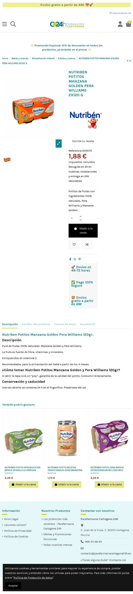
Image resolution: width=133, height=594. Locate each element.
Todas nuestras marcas (57, 544)
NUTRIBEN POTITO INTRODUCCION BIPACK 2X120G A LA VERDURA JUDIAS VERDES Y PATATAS (22, 470)
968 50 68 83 (93, 541)
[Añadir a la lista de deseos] (74, 245)
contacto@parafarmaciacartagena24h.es (106, 553)
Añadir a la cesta (83, 230)
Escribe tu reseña (83, 141)
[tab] (87, 325)
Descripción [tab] (10, 324)
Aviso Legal (11, 519)
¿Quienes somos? (15, 525)
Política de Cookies (16, 536)
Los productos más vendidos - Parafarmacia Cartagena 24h (58, 523)
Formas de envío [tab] (65, 324)
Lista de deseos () (120, 13)
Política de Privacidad (18, 530)
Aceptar (13, 585)
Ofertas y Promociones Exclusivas (57, 537)
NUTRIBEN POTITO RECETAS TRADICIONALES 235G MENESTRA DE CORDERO (65, 470)
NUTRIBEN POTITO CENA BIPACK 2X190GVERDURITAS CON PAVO (107, 468)
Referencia (75, 150)
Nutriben (9, 473)
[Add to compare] (86, 245)
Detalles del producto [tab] (36, 324)
